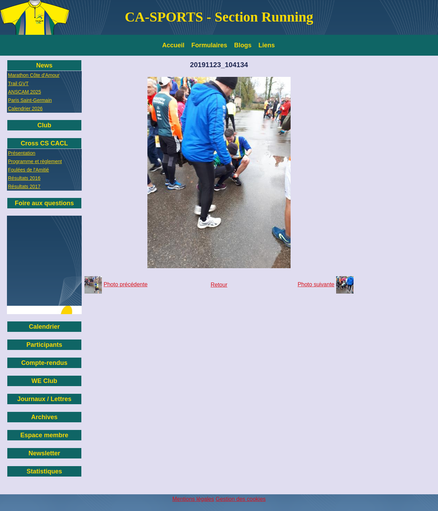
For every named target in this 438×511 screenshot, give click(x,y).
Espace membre (44, 435)
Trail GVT (18, 83)
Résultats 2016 (24, 178)
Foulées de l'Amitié (28, 170)
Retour (219, 285)
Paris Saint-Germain (30, 100)
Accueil (173, 45)
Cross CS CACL (44, 143)
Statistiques (44, 471)
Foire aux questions (44, 203)
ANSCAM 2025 (24, 92)
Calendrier (44, 326)
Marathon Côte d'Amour (33, 75)
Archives (44, 417)
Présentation (21, 153)
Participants (44, 344)
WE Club (44, 380)
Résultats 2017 (24, 186)
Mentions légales (193, 499)
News (44, 65)
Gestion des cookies (241, 499)
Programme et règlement (35, 161)
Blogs (243, 45)
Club (44, 125)
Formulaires (209, 45)
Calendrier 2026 (25, 108)
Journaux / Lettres (44, 399)
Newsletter (44, 453)
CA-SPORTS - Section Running (219, 17)
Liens (267, 45)
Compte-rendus (44, 362)
